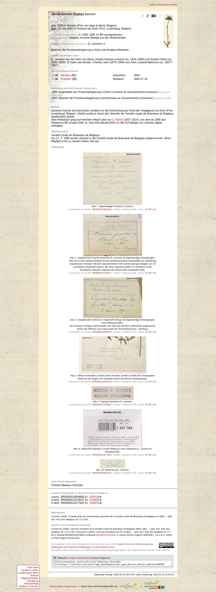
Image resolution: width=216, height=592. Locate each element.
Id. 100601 (92, 502)
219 (81, 519)
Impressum (71, 587)
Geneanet (160, 535)
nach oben (32, 567)
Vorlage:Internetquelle (78, 558)
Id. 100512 (91, 496)
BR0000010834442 (102, 209)
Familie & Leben (29, 570)
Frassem (66, 79)
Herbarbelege (31, 583)
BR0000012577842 (102, 455)
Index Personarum (159, 5)
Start (174, 5)
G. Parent (117, 119)
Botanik (34, 575)
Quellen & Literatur (28, 586)
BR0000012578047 (102, 404)
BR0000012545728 (102, 381)
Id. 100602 (92, 499)
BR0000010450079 (102, 332)
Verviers (65, 75)
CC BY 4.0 (150, 209)
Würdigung (32, 581)
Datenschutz (56, 587)
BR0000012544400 (105, 535)
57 (168, 532)
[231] (66, 532)
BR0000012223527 (102, 273)
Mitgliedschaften (29, 578)
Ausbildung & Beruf (28, 572)
